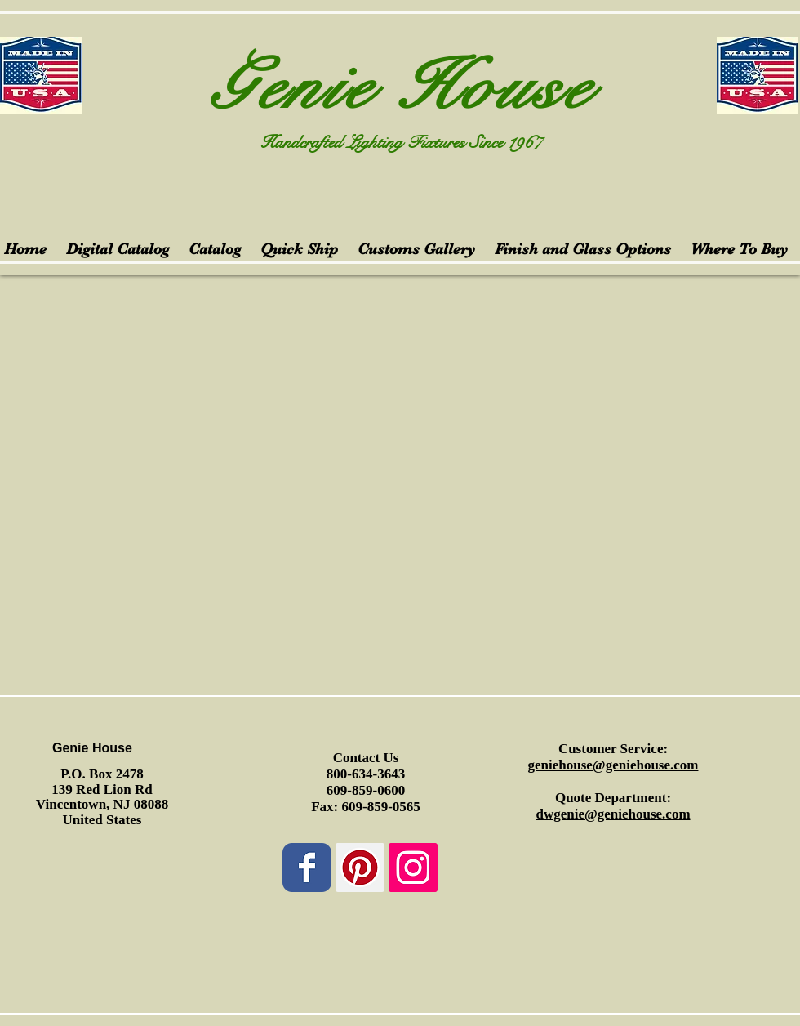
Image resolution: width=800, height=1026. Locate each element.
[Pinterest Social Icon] (360, 867)
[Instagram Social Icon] (413, 867)
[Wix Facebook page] (306, 867)
